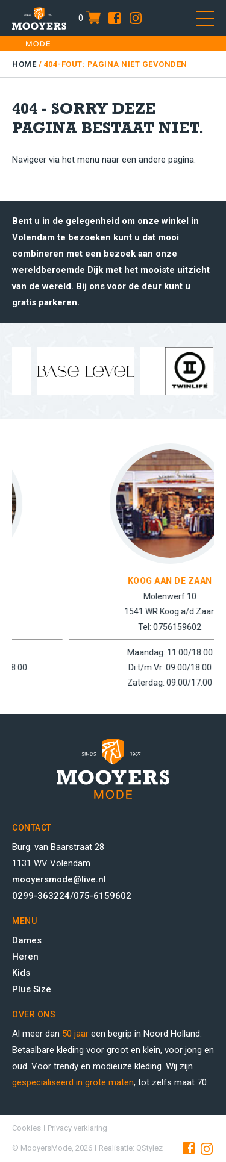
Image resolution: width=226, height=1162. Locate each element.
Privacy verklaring (77, 1127)
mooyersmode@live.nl (59, 879)
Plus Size (31, 989)
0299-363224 (41, 895)
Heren (25, 956)
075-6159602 (102, 895)
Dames (27, 940)
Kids (21, 972)
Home (24, 64)
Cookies (26, 1127)
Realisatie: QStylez (131, 1147)
